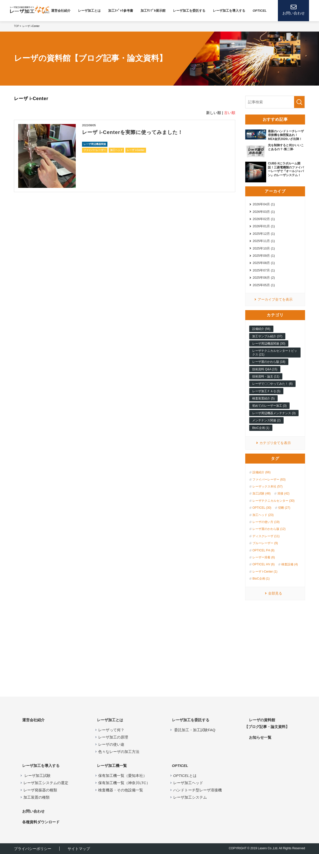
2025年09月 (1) (264, 255)
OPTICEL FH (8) (263, 550)
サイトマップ (79, 849)
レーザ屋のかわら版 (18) (268, 362)
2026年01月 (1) (264, 226)
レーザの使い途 (111, 744)
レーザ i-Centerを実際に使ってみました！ (132, 132)
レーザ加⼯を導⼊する (229, 10)
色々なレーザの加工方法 (118, 751)
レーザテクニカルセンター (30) (273, 500)
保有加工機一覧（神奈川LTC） (124, 783)
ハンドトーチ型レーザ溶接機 (197, 790)
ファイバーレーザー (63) (269, 479)
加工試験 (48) (261, 493)
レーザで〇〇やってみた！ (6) (272, 383)
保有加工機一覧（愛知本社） (122, 775)
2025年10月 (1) (264, 248)
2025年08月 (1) (264, 263)
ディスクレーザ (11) (266, 536)
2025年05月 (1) (264, 285)
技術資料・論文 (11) (265, 376)
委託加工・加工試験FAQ (194, 730)
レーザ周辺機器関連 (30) (268, 343)
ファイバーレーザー (94, 150)
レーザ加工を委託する (189, 10)
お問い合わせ (33, 811)
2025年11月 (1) (264, 241)
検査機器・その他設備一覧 (120, 790)
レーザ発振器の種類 (40, 790)
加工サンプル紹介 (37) (267, 336)
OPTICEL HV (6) (263, 564)
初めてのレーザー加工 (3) (269, 405)
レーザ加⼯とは (89, 10)
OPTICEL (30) (261, 507)
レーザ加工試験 (37, 775)
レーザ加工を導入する (41, 765)
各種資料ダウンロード (41, 822)
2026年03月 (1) (264, 212)
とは (185, 775)
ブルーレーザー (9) (265, 543)
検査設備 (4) (289, 564)
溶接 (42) (283, 493)
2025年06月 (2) (264, 277)
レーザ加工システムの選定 (45, 783)
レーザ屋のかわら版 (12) (269, 529)
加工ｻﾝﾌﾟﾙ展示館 (153, 10)
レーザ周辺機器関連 (94, 144)
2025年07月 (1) (264, 270)
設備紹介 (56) (261, 329)
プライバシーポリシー (32, 849)
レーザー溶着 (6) (263, 557)
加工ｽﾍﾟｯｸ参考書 (120, 10)
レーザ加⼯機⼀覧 (112, 765)
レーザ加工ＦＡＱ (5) (266, 391)
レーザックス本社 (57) (267, 486)
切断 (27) (284, 507)
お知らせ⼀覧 (260, 737)
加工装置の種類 (36, 797)
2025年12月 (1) (264, 234)
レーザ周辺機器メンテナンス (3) (274, 413)
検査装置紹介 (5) (263, 398)
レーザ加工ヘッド (188, 783)
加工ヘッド (116, 150)
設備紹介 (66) (261, 472)
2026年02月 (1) (264, 219)
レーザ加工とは (110, 720)
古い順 (229, 113)
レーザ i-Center (136, 150)
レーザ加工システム (190, 797)
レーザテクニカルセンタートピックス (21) (274, 352)
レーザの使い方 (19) (266, 522)
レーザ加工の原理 (113, 737)
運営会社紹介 (61, 10)
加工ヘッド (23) (263, 515)
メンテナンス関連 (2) (266, 420)
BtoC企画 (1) (260, 428)
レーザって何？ (111, 730)
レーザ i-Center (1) (264, 571)
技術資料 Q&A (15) (264, 369)
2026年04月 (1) (264, 204)
